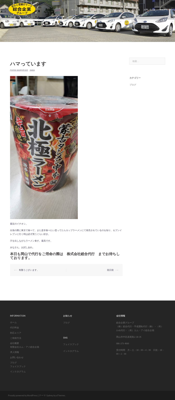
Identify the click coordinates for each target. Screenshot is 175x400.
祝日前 (110, 270)
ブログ (162, 10)
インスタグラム (18, 371)
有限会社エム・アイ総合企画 (24, 347)
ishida (32, 70)
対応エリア (98, 10)
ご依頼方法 (111, 10)
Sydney (50, 395)
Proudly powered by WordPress (22, 395)
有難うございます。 (29, 270)
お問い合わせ (149, 10)
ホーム (74, 10)
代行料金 (85, 10)
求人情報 (136, 10)
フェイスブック (18, 366)
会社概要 (124, 10)
